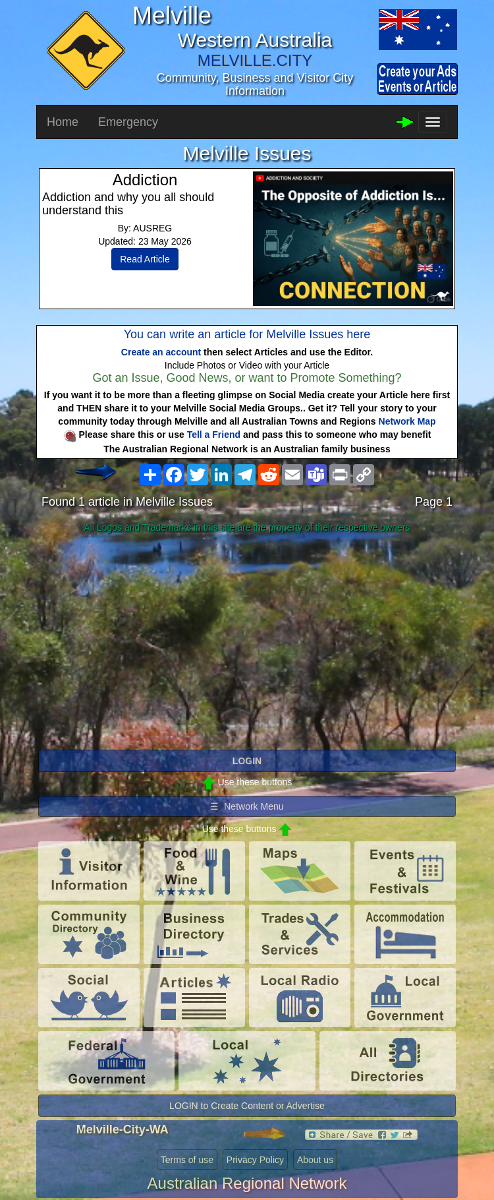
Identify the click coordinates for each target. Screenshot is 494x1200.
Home (62, 122)
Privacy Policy (255, 1160)
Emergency (128, 122)
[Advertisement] (247, 642)
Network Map (407, 421)
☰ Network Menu (246, 806)
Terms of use (187, 1160)
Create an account (161, 352)
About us (315, 1160)
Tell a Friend (213, 434)
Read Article (144, 259)
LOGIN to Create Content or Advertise (247, 1105)
